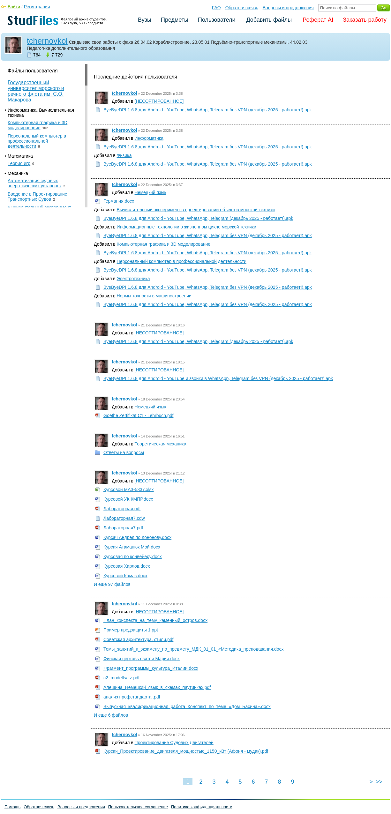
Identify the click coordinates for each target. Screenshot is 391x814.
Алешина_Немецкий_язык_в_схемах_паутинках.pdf (157, 687)
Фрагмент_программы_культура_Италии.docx (150, 668)
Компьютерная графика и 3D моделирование (164, 244)
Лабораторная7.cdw (124, 518)
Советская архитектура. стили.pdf (138, 639)
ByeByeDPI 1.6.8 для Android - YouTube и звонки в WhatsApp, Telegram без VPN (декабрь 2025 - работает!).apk (218, 378)
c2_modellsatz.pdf (121, 677)
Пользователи (216, 20)
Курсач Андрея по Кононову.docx (137, 537)
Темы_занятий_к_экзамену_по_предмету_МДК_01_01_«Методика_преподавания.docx (193, 649)
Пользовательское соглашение (138, 806)
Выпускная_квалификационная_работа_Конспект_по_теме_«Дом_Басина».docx (187, 706)
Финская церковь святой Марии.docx (141, 658)
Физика (124, 155)
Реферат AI (318, 20)
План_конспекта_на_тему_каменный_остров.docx (155, 620)
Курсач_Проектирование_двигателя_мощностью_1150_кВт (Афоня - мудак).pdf (185, 751)
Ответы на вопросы (123, 452)
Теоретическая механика (160, 443)
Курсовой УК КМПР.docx (128, 499)
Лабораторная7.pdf (123, 527)
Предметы (174, 20)
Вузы (144, 20)
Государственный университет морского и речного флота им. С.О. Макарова (36, 91)
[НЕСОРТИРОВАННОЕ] (159, 101)
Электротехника (133, 278)
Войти (14, 6)
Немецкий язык (150, 192)
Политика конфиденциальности (201, 806)
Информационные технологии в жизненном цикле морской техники (186, 226)
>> (379, 782)
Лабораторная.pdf (121, 508)
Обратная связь (241, 7)
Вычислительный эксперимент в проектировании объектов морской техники (196, 209)
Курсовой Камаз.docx (125, 575)
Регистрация (37, 6)
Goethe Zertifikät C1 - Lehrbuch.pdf (138, 415)
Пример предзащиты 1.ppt (130, 629)
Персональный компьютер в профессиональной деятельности (181, 261)
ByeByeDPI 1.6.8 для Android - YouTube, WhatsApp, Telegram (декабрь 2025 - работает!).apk (198, 218)
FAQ (216, 7)
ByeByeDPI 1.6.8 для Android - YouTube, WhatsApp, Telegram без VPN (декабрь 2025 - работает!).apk (207, 109)
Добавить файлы (269, 20)
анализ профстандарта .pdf (131, 696)
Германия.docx (118, 201)
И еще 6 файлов (111, 715)
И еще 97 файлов (112, 584)
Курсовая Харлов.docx (126, 566)
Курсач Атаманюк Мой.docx (131, 546)
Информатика (149, 138)
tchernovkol (47, 40)
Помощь (12, 806)
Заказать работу (365, 20)
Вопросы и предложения (288, 7)
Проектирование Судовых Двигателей (174, 742)
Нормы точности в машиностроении (154, 295)
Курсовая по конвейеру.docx (132, 556)
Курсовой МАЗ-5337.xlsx (128, 489)
